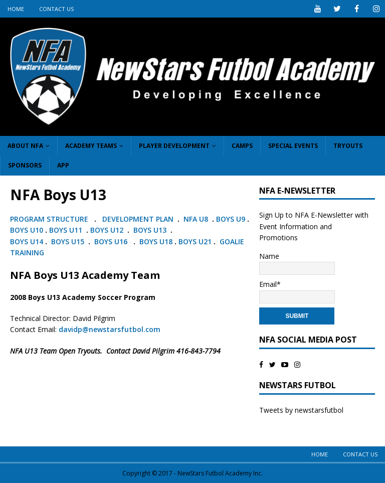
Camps (242, 145)
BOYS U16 (110, 241)
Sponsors (25, 165)
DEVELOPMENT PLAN (137, 219)
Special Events (293, 145)
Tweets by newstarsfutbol (301, 410)
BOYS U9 (230, 219)
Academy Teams (91, 145)
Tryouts (347, 145)
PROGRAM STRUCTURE (49, 219)
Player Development (174, 145)
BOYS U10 (26, 230)
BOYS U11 (65, 230)
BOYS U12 (106, 230)
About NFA (25, 145)
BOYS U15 (66, 241)
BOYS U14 (26, 241)
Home (16, 9)
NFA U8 (195, 219)
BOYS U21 (195, 241)
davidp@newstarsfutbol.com (109, 329)
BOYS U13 (149, 230)
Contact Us (56, 9)
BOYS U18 (155, 241)
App (63, 165)
